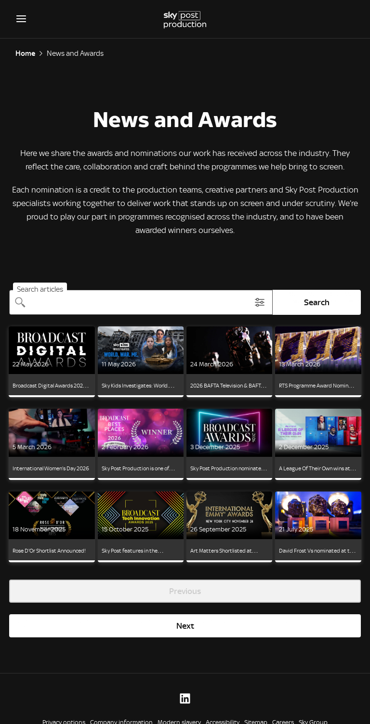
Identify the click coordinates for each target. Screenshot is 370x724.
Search (317, 302)
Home (25, 53)
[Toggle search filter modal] (259, 302)
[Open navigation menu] (21, 18)
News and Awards (75, 53)
